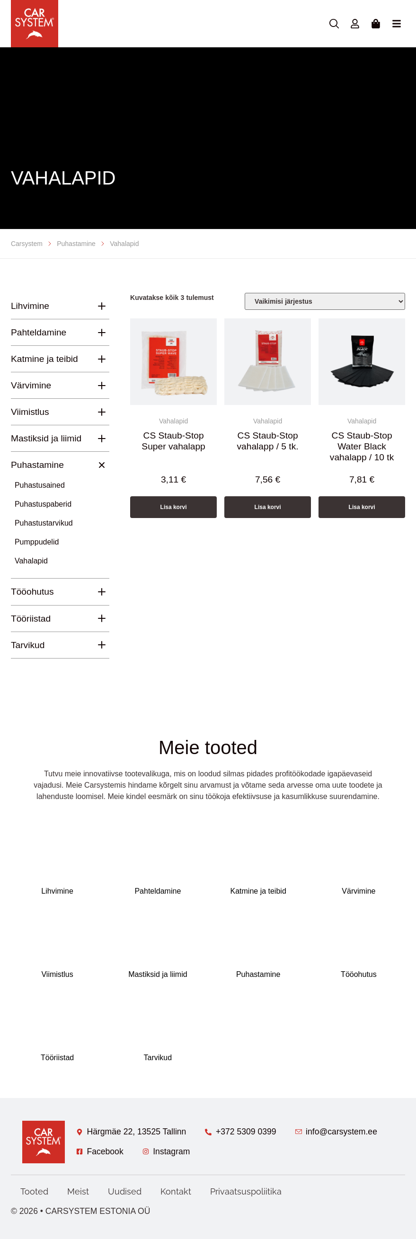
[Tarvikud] (101, 644)
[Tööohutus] (101, 591)
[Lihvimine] (101, 306)
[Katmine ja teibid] (101, 359)
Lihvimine (30, 306)
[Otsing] (334, 23)
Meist (78, 1191)
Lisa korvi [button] (173, 507)
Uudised (125, 1191)
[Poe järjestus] (325, 301)
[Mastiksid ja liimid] (101, 438)
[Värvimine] (101, 385)
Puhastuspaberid (43, 504)
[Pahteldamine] (101, 332)
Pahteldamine (38, 332)
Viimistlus (30, 412)
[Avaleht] (34, 23)
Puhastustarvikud (44, 523)
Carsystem (27, 243)
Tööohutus (32, 592)
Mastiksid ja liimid (46, 438)
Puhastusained (40, 485)
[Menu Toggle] (396, 23)
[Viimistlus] (101, 412)
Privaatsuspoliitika (246, 1191)
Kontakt (175, 1191)
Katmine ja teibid (44, 359)
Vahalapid (31, 561)
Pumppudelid (37, 542)
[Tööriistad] (101, 618)
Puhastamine (76, 243)
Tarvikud (27, 645)
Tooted (34, 1191)
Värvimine (31, 385)
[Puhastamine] (101, 464)
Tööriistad (31, 619)
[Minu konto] (355, 23)
